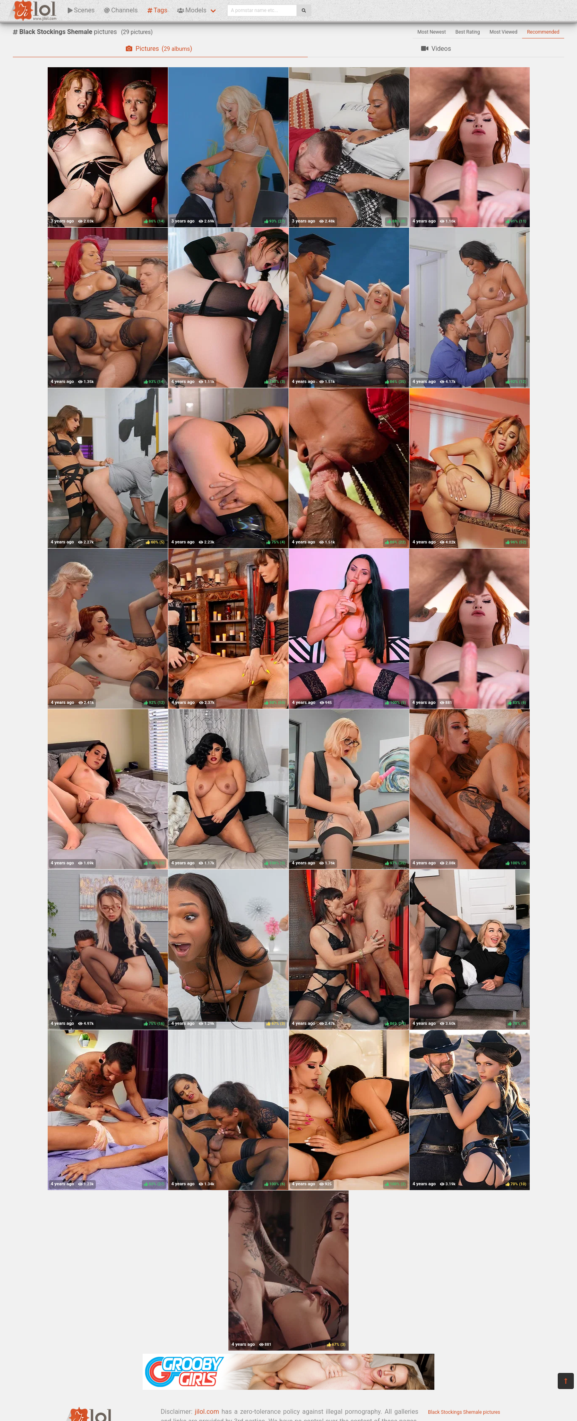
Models (191, 10)
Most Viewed (504, 32)
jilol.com (207, 1411)
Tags (157, 10)
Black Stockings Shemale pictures (464, 1412)
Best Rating (468, 32)
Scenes (81, 10)
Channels (120, 10)
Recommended (543, 32)
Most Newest (432, 32)
